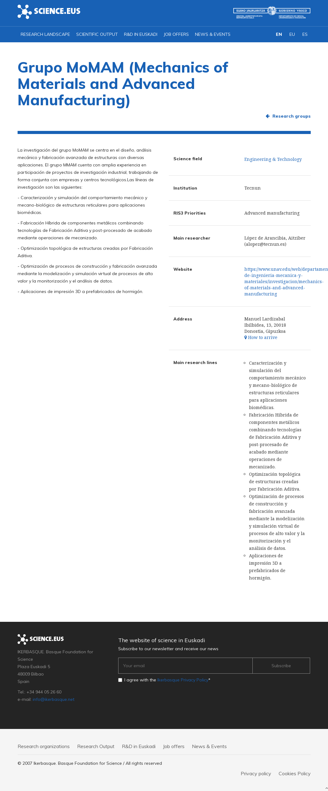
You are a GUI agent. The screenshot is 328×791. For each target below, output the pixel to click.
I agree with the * (167, 680)
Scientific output (97, 34)
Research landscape (45, 34)
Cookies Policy (295, 773)
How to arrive (260, 337)
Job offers (176, 34)
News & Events (212, 34)
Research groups (291, 116)
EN (279, 34)
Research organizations (44, 746)
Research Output (95, 746)
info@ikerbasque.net (53, 699)
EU (292, 34)
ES (305, 34)
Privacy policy (256, 773)
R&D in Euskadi (140, 34)
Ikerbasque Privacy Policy (182, 680)
